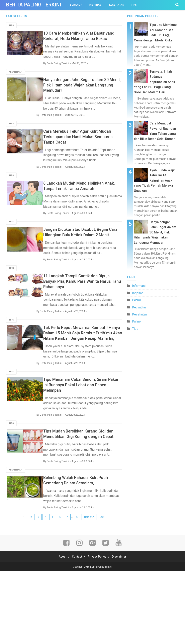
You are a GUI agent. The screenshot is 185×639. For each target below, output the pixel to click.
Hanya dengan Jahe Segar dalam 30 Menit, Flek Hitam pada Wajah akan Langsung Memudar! (88, 94)
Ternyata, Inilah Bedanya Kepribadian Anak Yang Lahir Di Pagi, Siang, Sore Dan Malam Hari (154, 82)
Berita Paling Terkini (101, 634)
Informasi (139, 286)
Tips (134, 4)
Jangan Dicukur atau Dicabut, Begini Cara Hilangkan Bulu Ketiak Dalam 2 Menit (88, 258)
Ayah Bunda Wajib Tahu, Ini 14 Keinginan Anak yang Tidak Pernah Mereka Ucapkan (155, 180)
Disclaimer (122, 624)
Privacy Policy (98, 624)
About (59, 624)
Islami (136, 300)
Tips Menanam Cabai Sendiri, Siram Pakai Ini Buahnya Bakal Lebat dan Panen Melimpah (90, 433)
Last (102, 585)
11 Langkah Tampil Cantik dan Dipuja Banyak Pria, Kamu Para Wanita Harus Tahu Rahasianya (86, 315)
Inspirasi (95, 4)
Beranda (76, 4)
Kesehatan (116, 4)
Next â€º (89, 585)
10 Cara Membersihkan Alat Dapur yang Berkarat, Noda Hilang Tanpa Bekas (89, 38)
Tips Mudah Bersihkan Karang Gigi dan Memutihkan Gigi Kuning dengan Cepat (89, 489)
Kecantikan (15, 81)
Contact (76, 624)
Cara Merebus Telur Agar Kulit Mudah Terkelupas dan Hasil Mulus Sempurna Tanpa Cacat (90, 151)
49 (77, 585)
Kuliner (137, 321)
